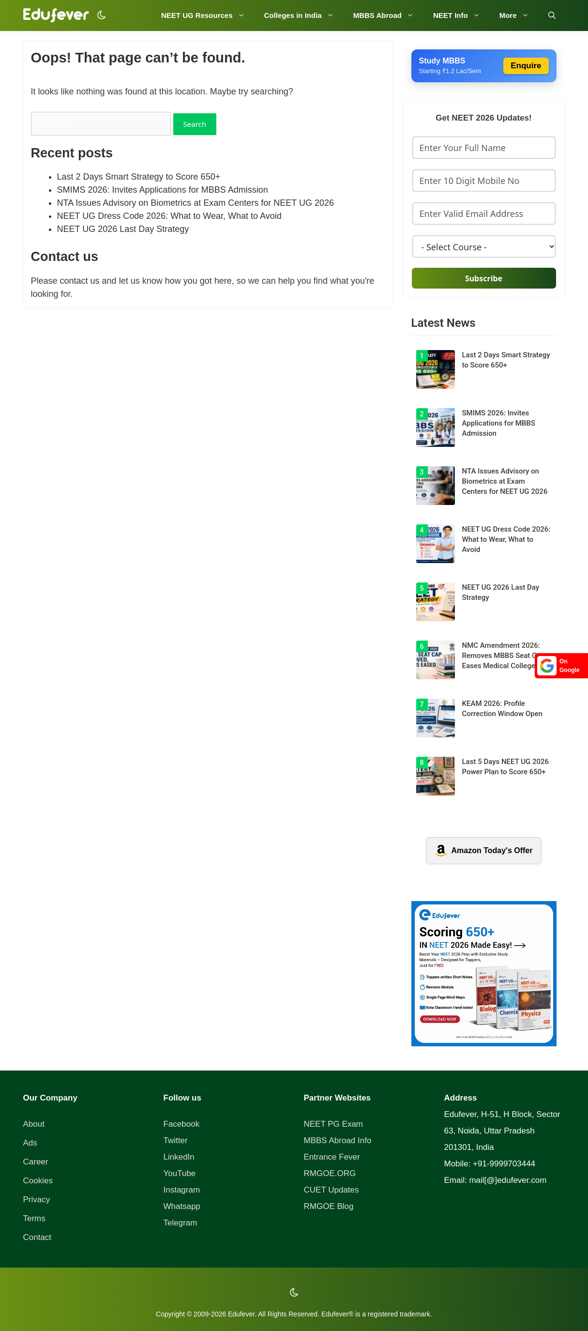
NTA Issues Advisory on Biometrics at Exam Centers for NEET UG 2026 (195, 203)
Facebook (182, 1124)
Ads (30, 1142)
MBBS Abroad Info (338, 1140)
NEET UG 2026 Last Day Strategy (123, 229)
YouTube (180, 1173)
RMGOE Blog (329, 1206)
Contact (37, 1237)
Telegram (180, 1222)
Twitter (176, 1140)
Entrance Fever (332, 1157)
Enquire (526, 65)
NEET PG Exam (333, 1124)
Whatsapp (182, 1206)
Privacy (36, 1199)
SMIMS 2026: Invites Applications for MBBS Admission (162, 190)
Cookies (38, 1180)
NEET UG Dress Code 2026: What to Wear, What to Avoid (169, 216)
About (34, 1124)
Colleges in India (304, 15)
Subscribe (483, 278)
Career (35, 1161)
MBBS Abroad (388, 15)
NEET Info (461, 15)
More (519, 15)
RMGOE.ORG (330, 1173)
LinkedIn (179, 1157)
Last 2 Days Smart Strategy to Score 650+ (139, 177)
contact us (80, 281)
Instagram (182, 1189)
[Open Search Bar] (552, 15)
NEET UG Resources (208, 15)
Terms (34, 1218)
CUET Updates (331, 1189)
